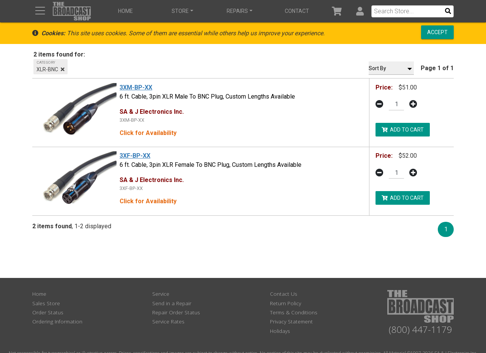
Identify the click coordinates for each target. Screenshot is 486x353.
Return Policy (285, 303)
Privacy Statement (291, 321)
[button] (359, 11)
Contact (296, 11)
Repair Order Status (176, 312)
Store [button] (180, 11)
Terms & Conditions (293, 312)
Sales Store (46, 303)
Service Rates (168, 321)
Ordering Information (57, 321)
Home (125, 11)
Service (160, 293)
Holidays (280, 330)
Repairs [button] (237, 11)
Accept (437, 32)
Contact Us (283, 293)
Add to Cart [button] (403, 129)
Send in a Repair (171, 303)
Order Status (47, 312)
